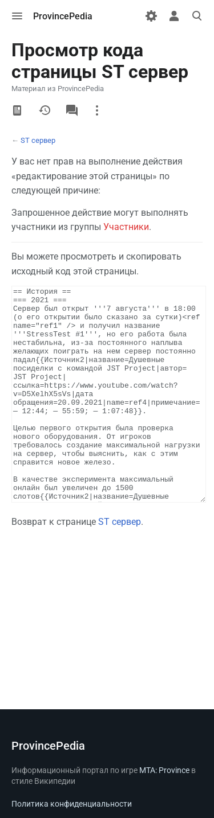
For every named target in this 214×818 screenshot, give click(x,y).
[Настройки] (151, 16)
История (44, 110)
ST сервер (38, 140)
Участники (126, 226)
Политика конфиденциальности (71, 803)
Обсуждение (71, 110)
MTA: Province (164, 770)
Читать (17, 110)
